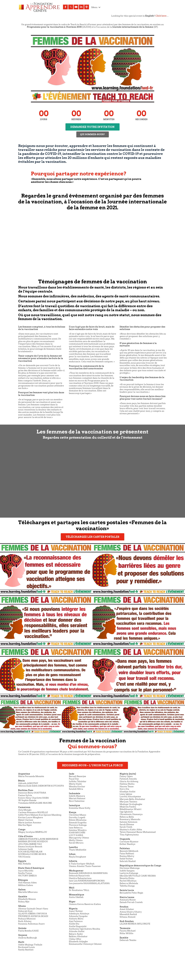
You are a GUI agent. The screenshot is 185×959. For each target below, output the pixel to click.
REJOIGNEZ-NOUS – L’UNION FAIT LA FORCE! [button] (92, 766)
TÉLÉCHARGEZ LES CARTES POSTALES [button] (92, 537)
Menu (96, 7)
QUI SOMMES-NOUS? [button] (92, 134)
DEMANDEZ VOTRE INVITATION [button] (92, 127)
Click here (160, 16)
